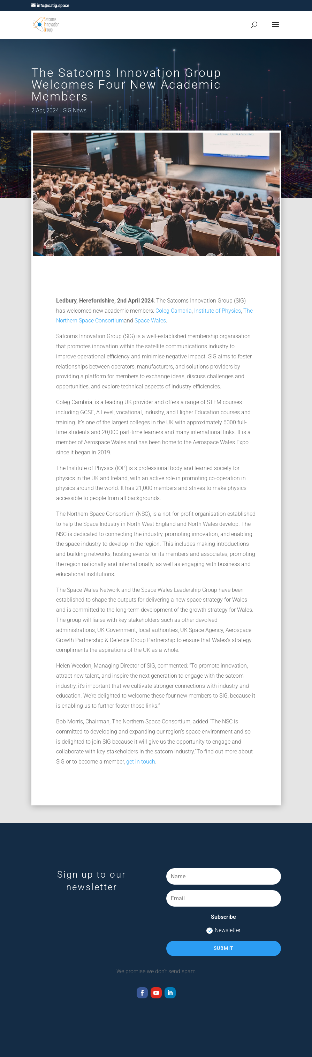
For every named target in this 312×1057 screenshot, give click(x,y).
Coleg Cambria (173, 310)
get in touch (140, 761)
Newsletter (223, 930)
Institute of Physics (217, 310)
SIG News (74, 110)
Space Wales (150, 320)
